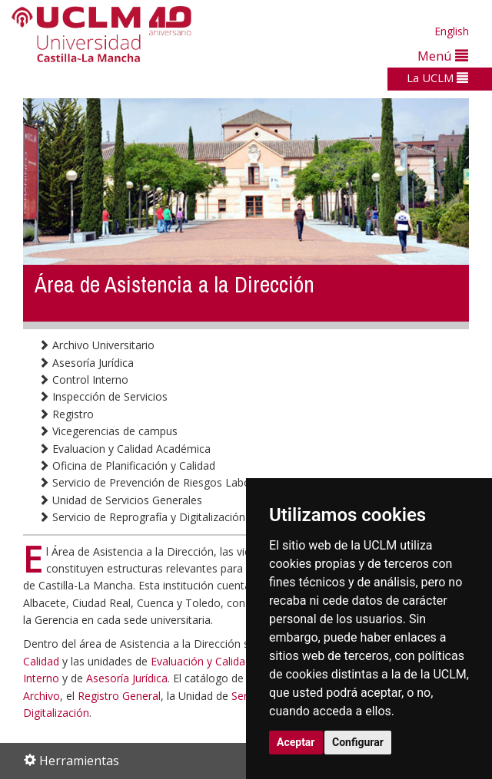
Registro (66, 414)
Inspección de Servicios (103, 396)
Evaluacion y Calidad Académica (124, 448)
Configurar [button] (358, 742)
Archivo (41, 695)
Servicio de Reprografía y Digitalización (141, 517)
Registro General (119, 695)
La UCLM (437, 77)
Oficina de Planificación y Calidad (126, 465)
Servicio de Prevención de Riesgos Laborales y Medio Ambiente (203, 482)
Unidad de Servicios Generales (120, 500)
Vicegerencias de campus (108, 431)
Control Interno (83, 379)
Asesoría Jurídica (86, 362)
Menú (442, 55)
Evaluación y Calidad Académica (230, 661)
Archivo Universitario (96, 345)
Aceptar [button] (296, 742)
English (451, 31)
